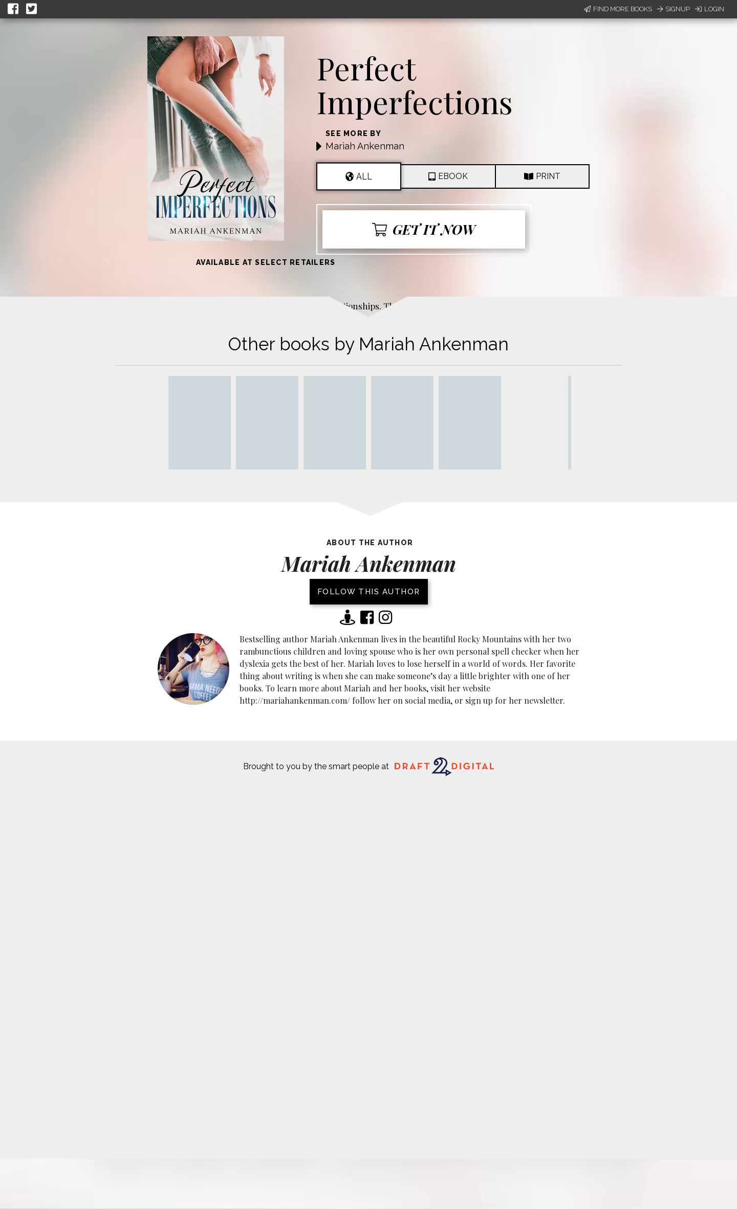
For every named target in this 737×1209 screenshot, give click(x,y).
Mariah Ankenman (365, 146)
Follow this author (368, 591)
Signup (673, 9)
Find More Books (618, 9)
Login (709, 9)
